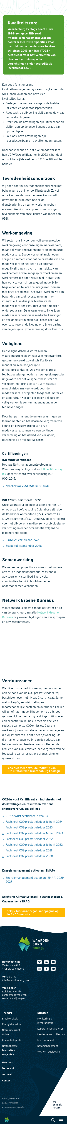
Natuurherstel (10, 1045)
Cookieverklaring (10, 1103)
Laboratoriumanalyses (50, 1028)
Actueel (7, 1074)
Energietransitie (11, 1024)
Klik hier (7, 991)
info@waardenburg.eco (15, 980)
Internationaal (45, 1040)
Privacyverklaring (10, 1098)
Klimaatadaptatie (12, 1040)
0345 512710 (9, 976)
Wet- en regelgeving (49, 1051)
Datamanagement (47, 1045)
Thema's (7, 1012)
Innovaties (8, 1050)
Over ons (7, 1062)
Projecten (8, 1054)
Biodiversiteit (10, 1018)
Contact (7, 1080)
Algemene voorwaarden (13, 1107)
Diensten (42, 1012)
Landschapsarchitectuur (51, 1034)
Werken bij (8, 1068)
